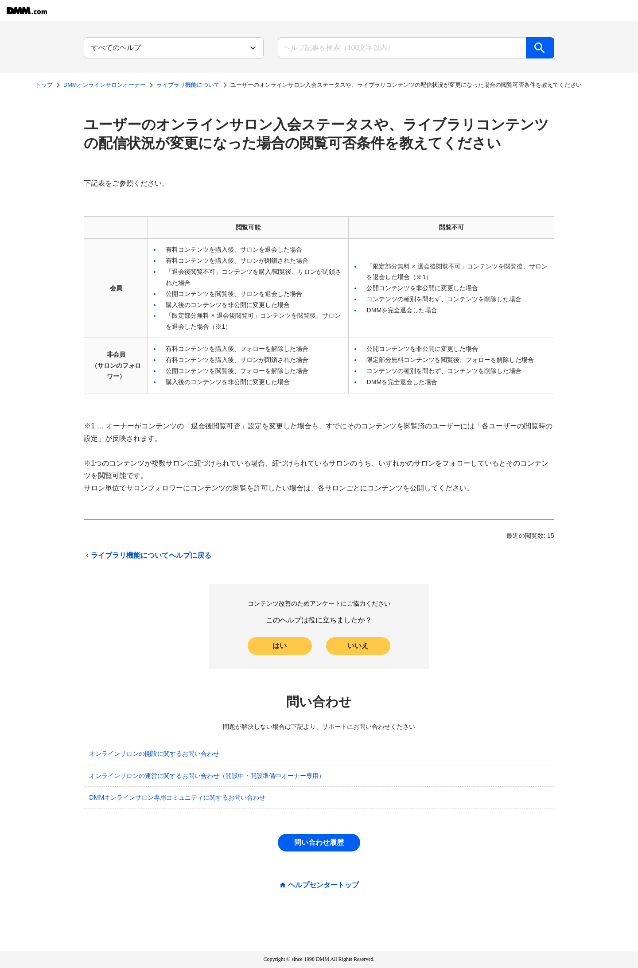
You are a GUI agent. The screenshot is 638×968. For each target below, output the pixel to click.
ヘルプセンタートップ (323, 885)
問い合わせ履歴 (319, 842)
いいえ (358, 645)
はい (279, 645)
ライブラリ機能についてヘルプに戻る (147, 555)
